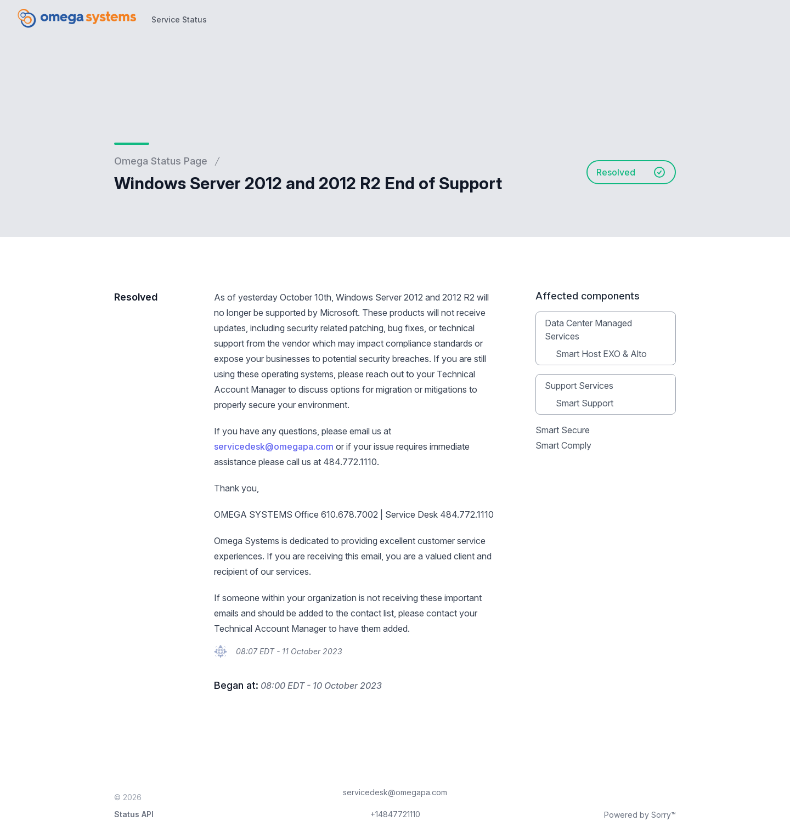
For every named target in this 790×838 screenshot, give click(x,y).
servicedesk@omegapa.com (274, 446)
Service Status (179, 19)
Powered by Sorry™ (640, 814)
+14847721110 (395, 814)
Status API (134, 814)
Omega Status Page (160, 161)
